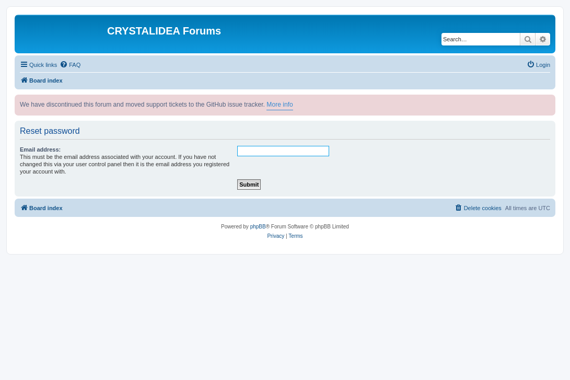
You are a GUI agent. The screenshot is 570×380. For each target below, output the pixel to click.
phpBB (258, 226)
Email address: (40, 149)
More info (279, 104)
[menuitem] (70, 65)
